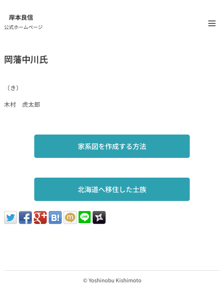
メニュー (212, 23)
